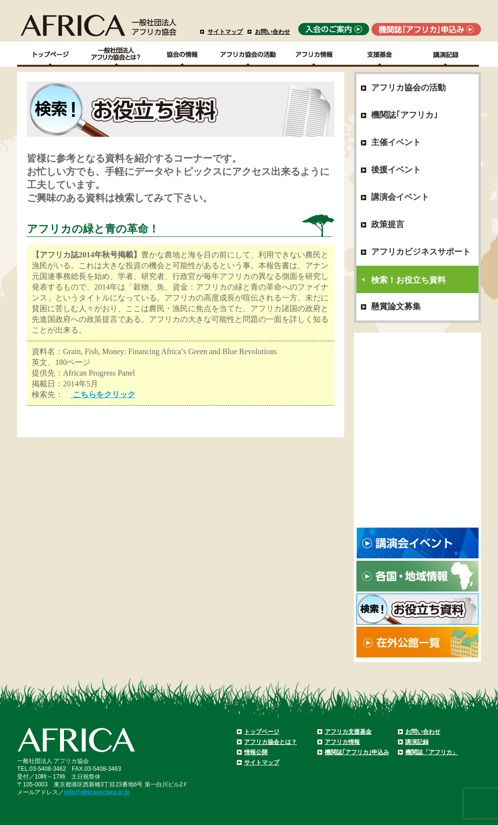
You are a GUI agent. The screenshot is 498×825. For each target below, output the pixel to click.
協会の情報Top (182, 54)
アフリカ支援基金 (348, 731)
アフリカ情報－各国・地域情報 (314, 54)
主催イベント (396, 142)
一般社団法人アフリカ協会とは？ (116, 54)
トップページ (261, 731)
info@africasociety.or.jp (97, 792)
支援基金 (380, 54)
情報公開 (256, 752)
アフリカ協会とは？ (270, 742)
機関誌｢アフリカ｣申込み (357, 752)
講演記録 (446, 54)
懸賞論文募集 (396, 306)
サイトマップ (225, 31)
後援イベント (396, 169)
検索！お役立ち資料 (408, 280)
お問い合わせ (272, 31)
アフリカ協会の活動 (248, 54)
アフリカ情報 (342, 742)
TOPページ (50, 54)
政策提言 (387, 224)
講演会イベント (400, 197)
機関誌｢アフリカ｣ (404, 115)
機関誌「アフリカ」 (431, 752)
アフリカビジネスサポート (421, 251)
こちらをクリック (103, 394)
